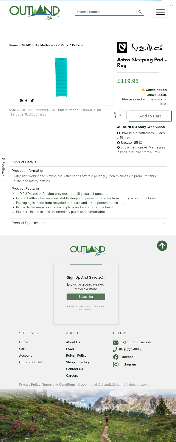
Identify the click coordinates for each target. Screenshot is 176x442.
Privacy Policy (29, 384)
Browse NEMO (129, 142)
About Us (73, 342)
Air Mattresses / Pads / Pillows (59, 45)
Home (13, 45)
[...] (106, 12)
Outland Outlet (30, 362)
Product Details (24, 162)
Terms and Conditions (59, 384)
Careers (72, 375)
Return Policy (76, 355)
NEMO (26, 45)
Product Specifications (29, 223)
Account (25, 355)
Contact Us (74, 369)
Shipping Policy (78, 362)
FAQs (70, 349)
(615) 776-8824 (127, 349)
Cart (22, 349)
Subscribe (86, 296)
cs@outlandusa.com (132, 342)
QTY (114, 115)
